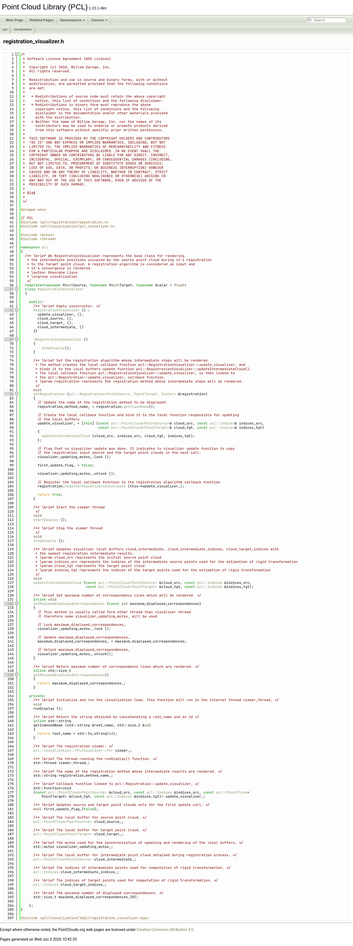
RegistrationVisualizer (60, 289)
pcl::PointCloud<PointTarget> (140, 427)
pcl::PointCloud (232, 792)
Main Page (14, 20)
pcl (5, 29)
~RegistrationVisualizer (57, 339)
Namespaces (72, 20)
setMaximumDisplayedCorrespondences (69, 603)
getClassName (136, 406)
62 (8, 310)
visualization (23, 29)
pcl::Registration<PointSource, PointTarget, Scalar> (122, 394)
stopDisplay (53, 348)
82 (8, 394)
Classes (99, 20)
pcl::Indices (222, 423)
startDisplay (46, 519)
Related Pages (42, 20)
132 (8, 603)
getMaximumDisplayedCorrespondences (69, 675)
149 (8, 675)
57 (8, 289)
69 (8, 339)
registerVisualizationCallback (95, 486)
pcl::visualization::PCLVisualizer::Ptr (73, 750)
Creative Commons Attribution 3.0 (165, 929)
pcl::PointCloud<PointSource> (140, 423)
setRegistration (49, 394)
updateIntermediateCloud (66, 436)
